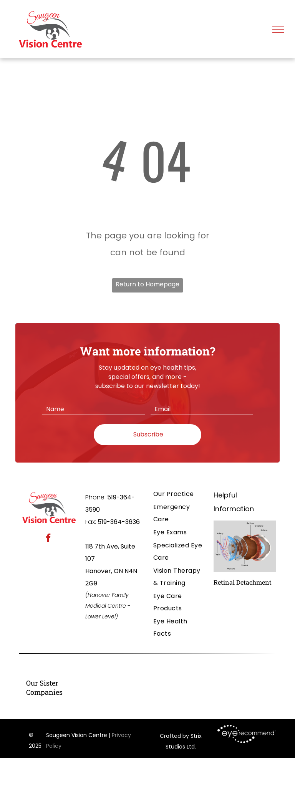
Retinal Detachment (243, 582)
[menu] (278, 29)
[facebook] (48, 539)
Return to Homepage (147, 284)
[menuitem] (178, 494)
